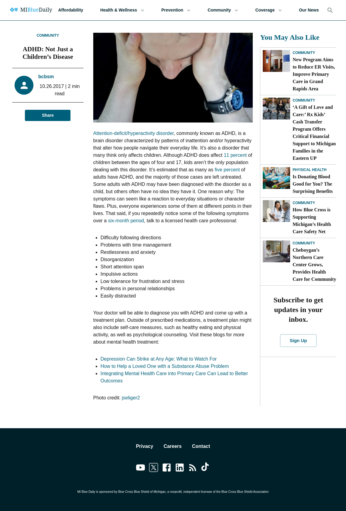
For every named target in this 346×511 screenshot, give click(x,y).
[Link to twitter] (153, 468)
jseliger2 (131, 397)
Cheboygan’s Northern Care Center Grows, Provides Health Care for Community (314, 264)
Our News (308, 10)
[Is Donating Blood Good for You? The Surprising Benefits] (276, 178)
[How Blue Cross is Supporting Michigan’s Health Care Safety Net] (276, 211)
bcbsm (46, 76)
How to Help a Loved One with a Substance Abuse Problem (165, 366)
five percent (227, 169)
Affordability (70, 10)
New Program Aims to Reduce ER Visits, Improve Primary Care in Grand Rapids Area (314, 74)
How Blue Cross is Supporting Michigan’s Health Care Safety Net (312, 220)
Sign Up (298, 341)
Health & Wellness (122, 10)
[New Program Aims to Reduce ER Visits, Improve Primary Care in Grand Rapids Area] (276, 61)
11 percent (235, 155)
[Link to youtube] (140, 468)
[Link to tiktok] (205, 468)
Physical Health (310, 170)
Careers (172, 446)
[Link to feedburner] (192, 468)
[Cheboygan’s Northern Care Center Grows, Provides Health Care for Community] (276, 251)
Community (223, 10)
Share (47, 115)
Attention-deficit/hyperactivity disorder (133, 133)
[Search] (330, 10)
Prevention (176, 10)
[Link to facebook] (166, 468)
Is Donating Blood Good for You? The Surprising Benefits (313, 184)
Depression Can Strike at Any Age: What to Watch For (159, 358)
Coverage (268, 10)
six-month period (126, 220)
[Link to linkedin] (179, 468)
